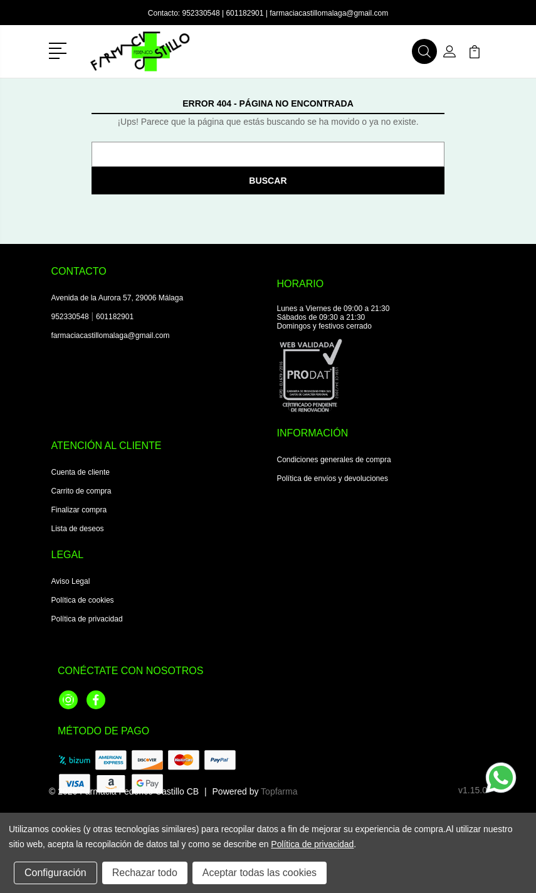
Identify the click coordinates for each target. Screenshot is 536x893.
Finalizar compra (79, 509)
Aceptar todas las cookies (259, 872)
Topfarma (279, 791)
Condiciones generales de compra (334, 459)
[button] (60, 49)
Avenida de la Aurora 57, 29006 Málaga (117, 297)
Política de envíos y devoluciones (332, 478)
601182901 (244, 13)
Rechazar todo (144, 872)
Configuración (55, 872)
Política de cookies (82, 600)
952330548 (201, 13)
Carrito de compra (81, 491)
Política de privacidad (87, 619)
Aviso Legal (70, 581)
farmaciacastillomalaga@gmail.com (329, 13)
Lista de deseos (77, 528)
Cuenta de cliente (80, 472)
